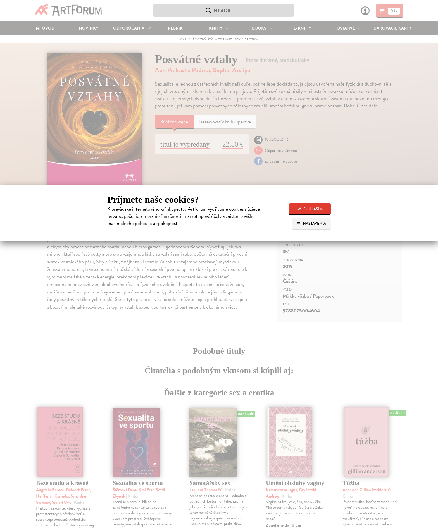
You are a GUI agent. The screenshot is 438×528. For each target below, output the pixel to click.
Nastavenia (311, 223)
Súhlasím (310, 209)
